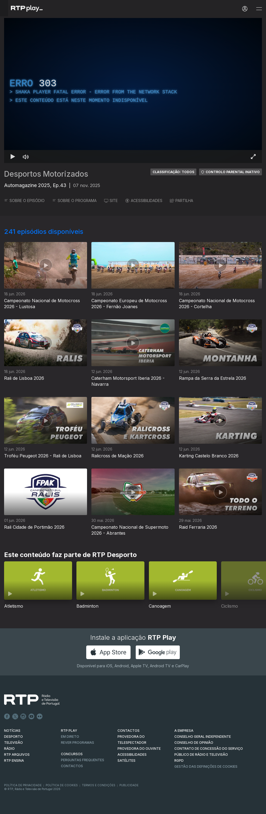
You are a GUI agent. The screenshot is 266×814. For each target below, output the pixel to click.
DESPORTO (13, 737)
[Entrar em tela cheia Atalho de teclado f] (253, 156)
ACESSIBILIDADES (143, 200)
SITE (111, 200)
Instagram (23, 717)
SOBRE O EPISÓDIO (24, 200)
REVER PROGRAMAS (77, 742)
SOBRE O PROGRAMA (74, 200)
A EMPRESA (183, 731)
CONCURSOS (72, 754)
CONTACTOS (128, 731)
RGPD (179, 760)
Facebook (7, 717)
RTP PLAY (69, 731)
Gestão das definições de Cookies (205, 766)
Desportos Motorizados (46, 174)
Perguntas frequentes (82, 760)
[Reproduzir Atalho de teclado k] (12, 156)
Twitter (15, 717)
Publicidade (128, 785)
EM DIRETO (70, 737)
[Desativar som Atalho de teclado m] (25, 156)
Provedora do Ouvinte (139, 748)
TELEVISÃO (13, 742)
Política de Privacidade (23, 785)
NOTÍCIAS (12, 731)
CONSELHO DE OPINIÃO (193, 742)
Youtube (32, 717)
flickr (40, 717)
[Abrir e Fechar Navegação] (259, 9)
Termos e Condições (98, 785)
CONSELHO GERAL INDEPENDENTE (202, 737)
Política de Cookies (62, 785)
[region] (133, 90)
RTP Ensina (14, 760)
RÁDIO (9, 748)
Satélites (126, 760)
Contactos (72, 766)
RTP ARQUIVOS (17, 754)
